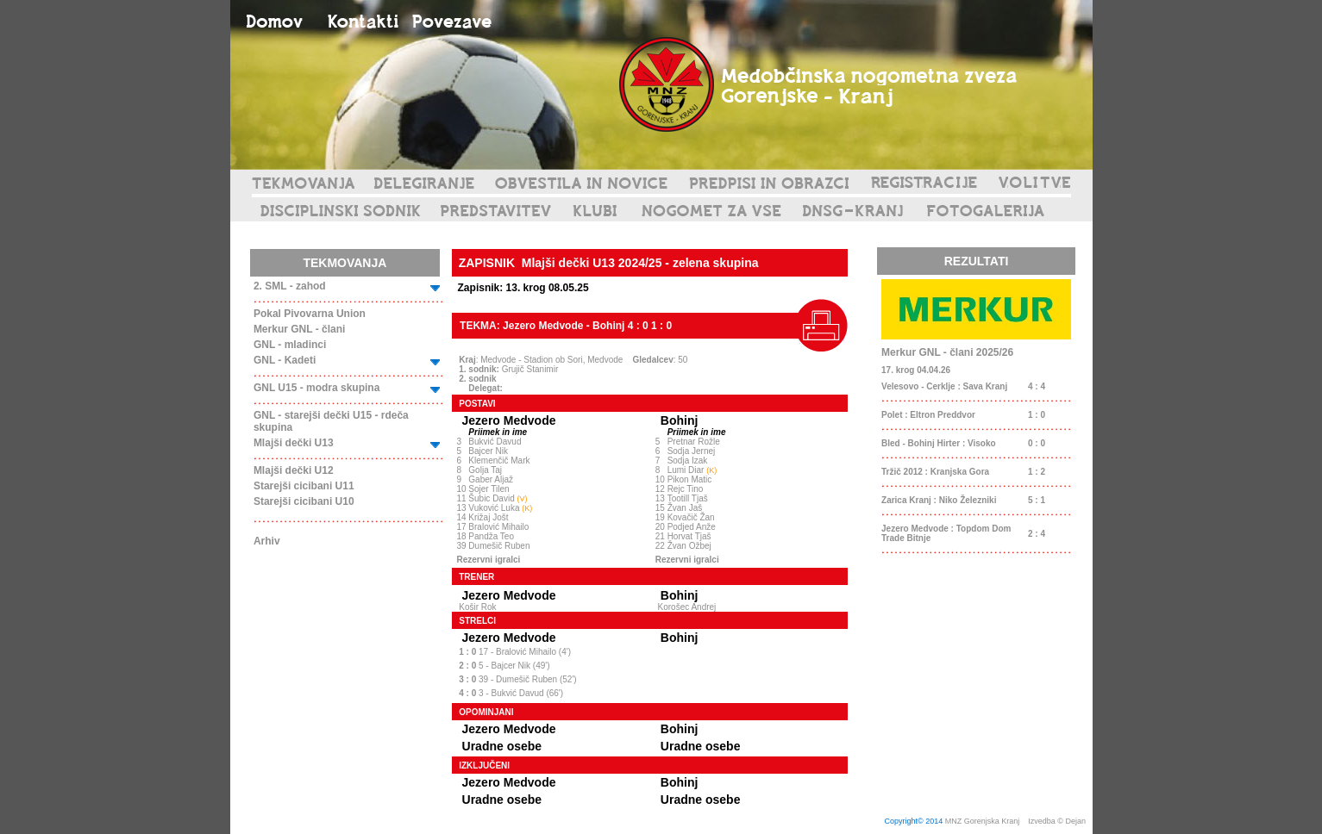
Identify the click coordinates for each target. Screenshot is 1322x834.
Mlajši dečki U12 (294, 470)
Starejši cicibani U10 (304, 501)
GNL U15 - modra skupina (316, 388)
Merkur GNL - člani (299, 329)
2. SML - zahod (290, 286)
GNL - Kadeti (285, 360)
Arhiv (267, 541)
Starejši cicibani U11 (304, 486)
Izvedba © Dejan (1057, 821)
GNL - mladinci (290, 345)
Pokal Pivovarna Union (310, 314)
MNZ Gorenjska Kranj (982, 821)
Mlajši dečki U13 (294, 443)
